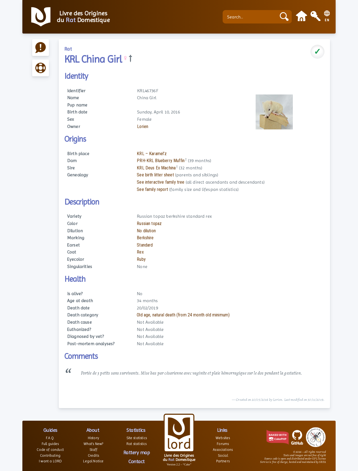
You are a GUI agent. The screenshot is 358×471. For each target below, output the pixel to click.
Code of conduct (50, 450)
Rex (140, 252)
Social (223, 455)
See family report (152, 189)
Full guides (50, 444)
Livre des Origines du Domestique (83, 16)
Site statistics (136, 438)
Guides (50, 430)
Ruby (141, 259)
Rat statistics (136, 444)
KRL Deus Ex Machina (156, 168)
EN (327, 20)
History (93, 438)
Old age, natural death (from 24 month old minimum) (183, 315)
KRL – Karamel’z (152, 153)
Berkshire (145, 237)
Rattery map (136, 452)
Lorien (142, 126)
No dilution (146, 230)
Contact (136, 461)
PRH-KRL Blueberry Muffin (161, 160)
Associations (223, 450)
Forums (223, 444)
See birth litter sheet (155, 174)
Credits (93, 455)
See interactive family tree (160, 182)
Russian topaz (149, 223)
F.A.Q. (50, 438)
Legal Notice (93, 461)
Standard (145, 245)
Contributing (50, 455)
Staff (93, 450)
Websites (223, 438)
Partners (223, 461)
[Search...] (251, 16)
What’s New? (93, 444)
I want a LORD (50, 461)
